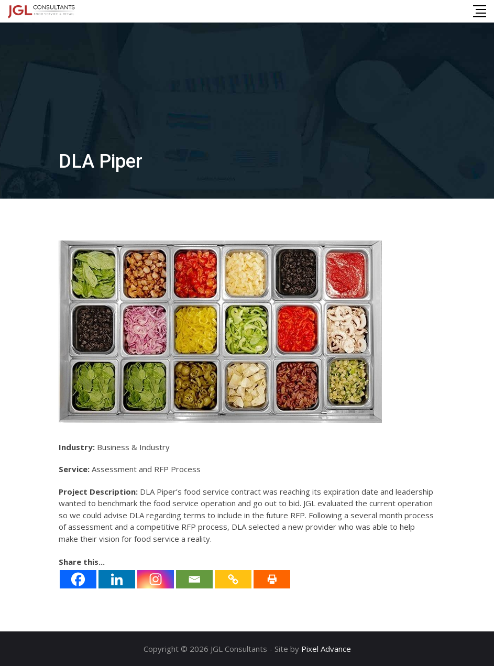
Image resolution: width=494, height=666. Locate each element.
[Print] (272, 579)
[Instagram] (155, 579)
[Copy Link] (233, 579)
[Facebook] (78, 579)
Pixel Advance (326, 648)
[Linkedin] (116, 579)
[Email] (194, 579)
